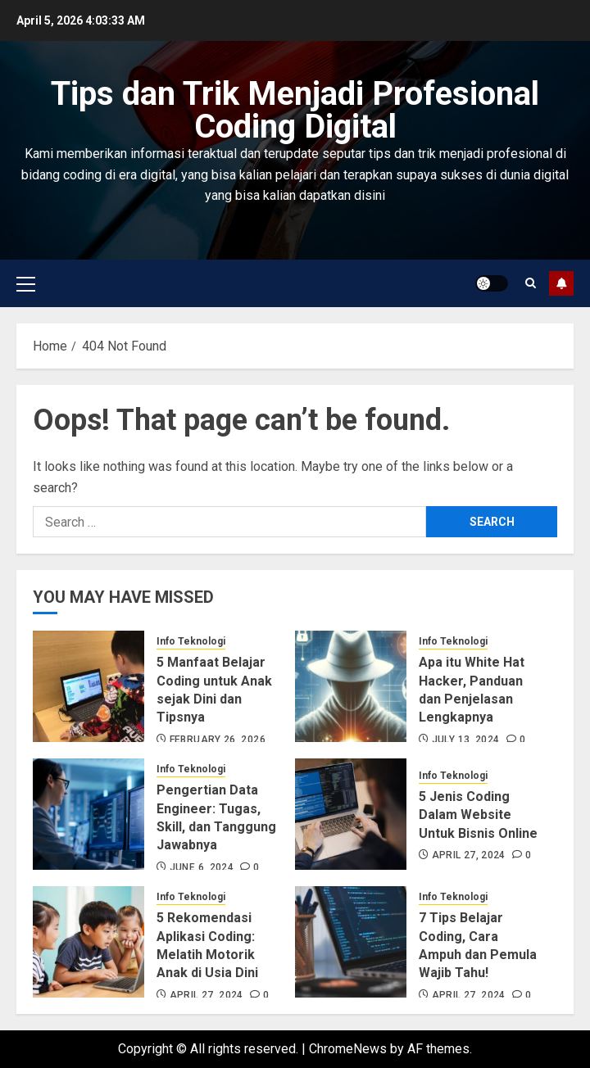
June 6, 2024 (202, 867)
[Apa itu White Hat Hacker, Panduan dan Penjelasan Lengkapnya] (350, 686)
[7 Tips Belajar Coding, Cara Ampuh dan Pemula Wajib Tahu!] (350, 942)
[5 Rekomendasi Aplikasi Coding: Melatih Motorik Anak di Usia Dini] (88, 942)
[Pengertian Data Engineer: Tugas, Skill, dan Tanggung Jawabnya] (88, 814)
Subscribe (561, 283)
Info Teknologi (191, 641)
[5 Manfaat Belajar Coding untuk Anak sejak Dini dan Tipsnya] (88, 686)
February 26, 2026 (218, 739)
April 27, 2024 (469, 855)
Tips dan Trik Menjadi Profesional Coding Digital (295, 110)
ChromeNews (348, 1049)
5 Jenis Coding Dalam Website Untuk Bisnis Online (478, 815)
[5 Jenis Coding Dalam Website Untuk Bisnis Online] (350, 814)
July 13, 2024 (466, 739)
